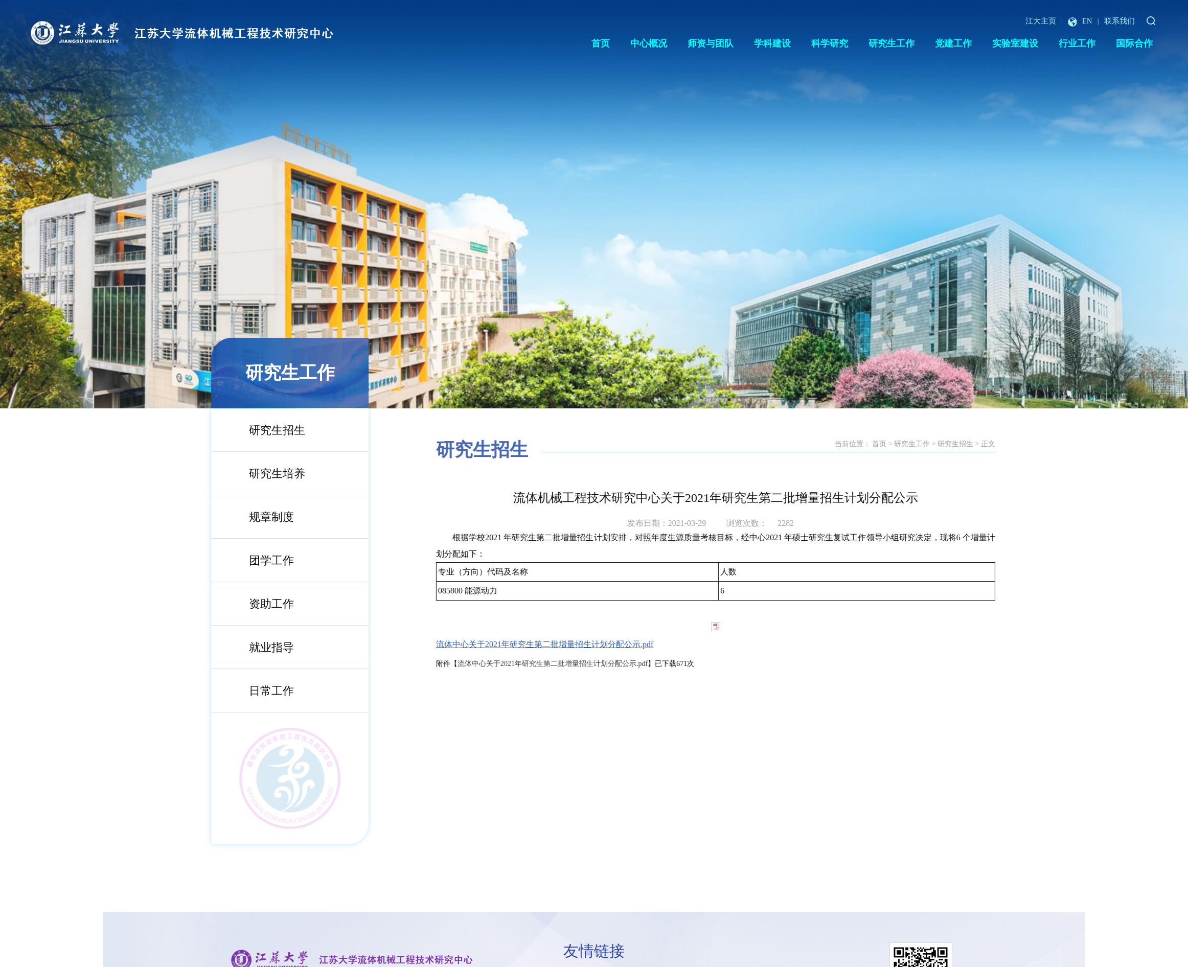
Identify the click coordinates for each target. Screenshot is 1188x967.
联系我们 (1119, 21)
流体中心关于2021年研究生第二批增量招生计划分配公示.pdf (596, 644)
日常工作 (256, 690)
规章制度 (256, 517)
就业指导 (256, 647)
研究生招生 (262, 430)
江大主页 (1040, 21)
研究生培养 (262, 473)
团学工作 (256, 560)
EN (1080, 21)
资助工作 (256, 603)
